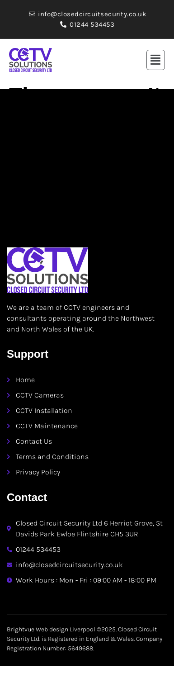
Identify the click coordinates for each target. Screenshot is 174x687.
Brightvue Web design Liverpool (51, 629)
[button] (155, 60)
